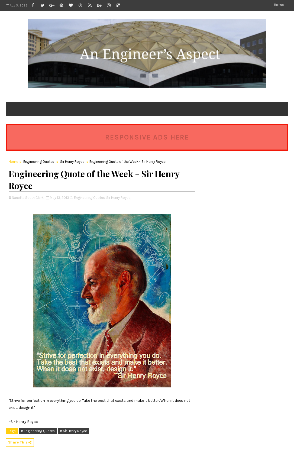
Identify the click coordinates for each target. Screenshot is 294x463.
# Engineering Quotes (38, 431)
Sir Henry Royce (72, 162)
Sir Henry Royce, (118, 198)
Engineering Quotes (38, 162)
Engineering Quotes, (89, 198)
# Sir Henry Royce (73, 431)
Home (279, 4)
